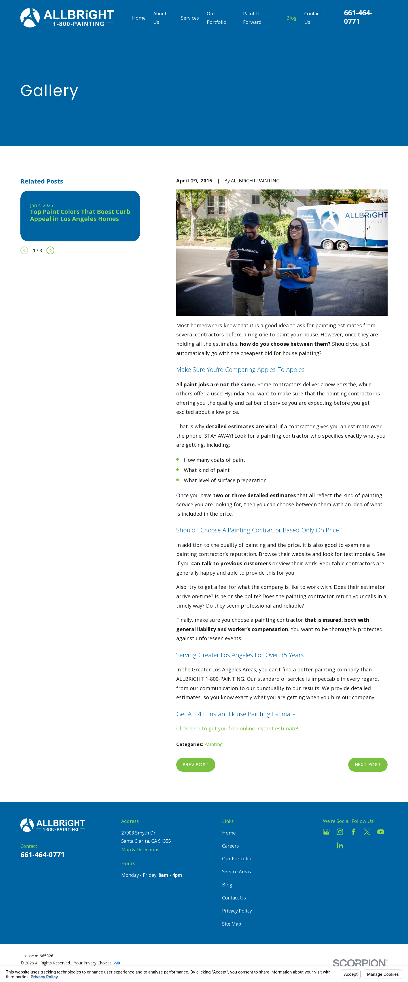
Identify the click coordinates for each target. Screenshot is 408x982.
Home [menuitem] (139, 17)
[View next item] (50, 250)
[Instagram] (340, 832)
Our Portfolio (236, 858)
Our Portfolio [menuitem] (216, 17)
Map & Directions (140, 849)
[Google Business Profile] (326, 832)
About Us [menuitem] (160, 17)
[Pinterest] (353, 845)
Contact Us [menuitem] (312, 17)
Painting (213, 744)
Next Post (368, 764)
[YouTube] (380, 832)
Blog (227, 884)
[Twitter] (367, 832)
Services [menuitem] (190, 17)
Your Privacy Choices (97, 963)
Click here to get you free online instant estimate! (237, 728)
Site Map (231, 923)
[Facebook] (353, 832)
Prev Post (196, 764)
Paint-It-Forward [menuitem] (252, 17)
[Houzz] (326, 845)
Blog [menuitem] (291, 17)
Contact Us (234, 897)
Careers (230, 845)
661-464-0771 (358, 17)
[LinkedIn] (340, 845)
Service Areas (236, 871)
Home (229, 832)
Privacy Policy (237, 910)
